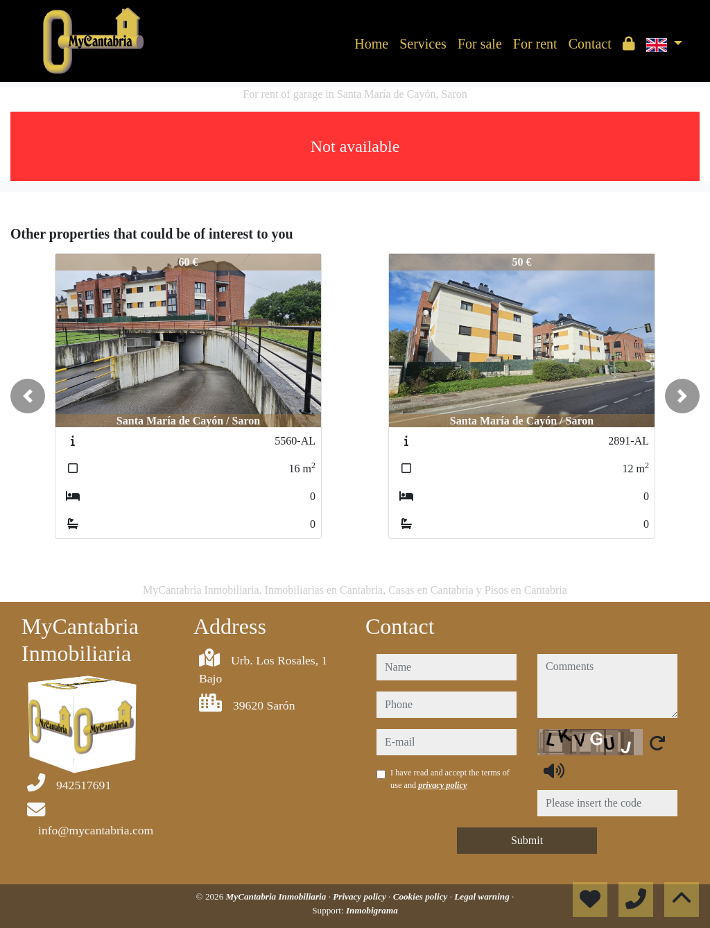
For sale (480, 43)
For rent (535, 43)
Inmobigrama (372, 910)
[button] (27, 396)
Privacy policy (360, 896)
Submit (527, 840)
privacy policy (442, 785)
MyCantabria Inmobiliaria (277, 896)
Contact (590, 43)
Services (423, 43)
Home (371, 43)
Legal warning (483, 896)
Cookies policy (421, 896)
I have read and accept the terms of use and (450, 779)
